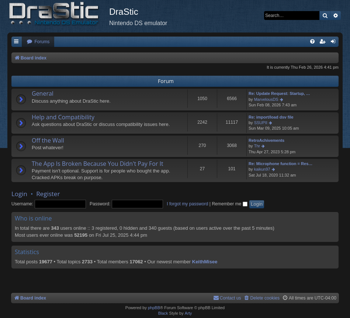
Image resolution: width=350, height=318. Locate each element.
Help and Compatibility (63, 117)
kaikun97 (262, 169)
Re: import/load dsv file (271, 117)
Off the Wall (48, 140)
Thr (257, 146)
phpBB (154, 307)
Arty (188, 313)
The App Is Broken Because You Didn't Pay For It (97, 164)
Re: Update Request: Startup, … (279, 93)
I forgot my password (187, 203)
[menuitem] (38, 42)
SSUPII (260, 122)
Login (19, 193)
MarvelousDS (266, 99)
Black (163, 313)
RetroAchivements (266, 140)
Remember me (229, 203)
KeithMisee (205, 261)
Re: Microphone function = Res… (280, 163)
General (42, 93)
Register (48, 193)
